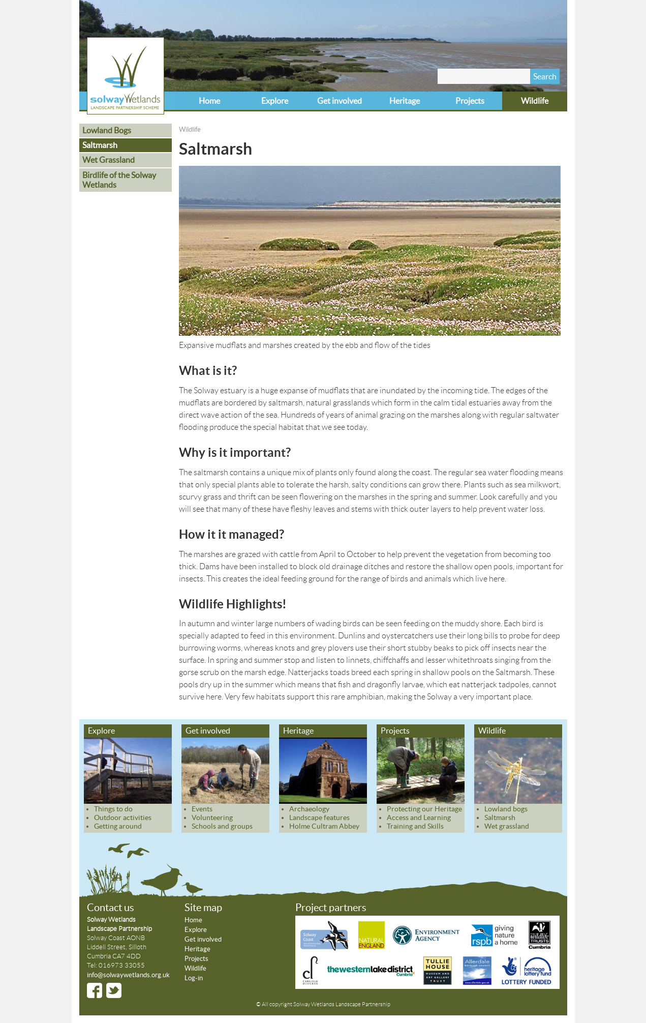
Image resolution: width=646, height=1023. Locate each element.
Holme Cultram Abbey (324, 826)
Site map (203, 907)
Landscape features (319, 817)
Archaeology (309, 809)
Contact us (110, 907)
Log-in (193, 978)
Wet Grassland (108, 159)
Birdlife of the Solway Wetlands (119, 179)
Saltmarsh (99, 145)
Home (209, 100)
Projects (469, 100)
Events (202, 809)
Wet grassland (506, 826)
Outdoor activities (122, 817)
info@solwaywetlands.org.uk (128, 975)
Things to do (113, 809)
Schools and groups (222, 826)
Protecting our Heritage (424, 809)
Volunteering (212, 817)
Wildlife (534, 100)
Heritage (404, 100)
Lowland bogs (506, 809)
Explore (274, 100)
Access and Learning (419, 817)
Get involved (339, 100)
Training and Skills (415, 826)
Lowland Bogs (106, 130)
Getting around (118, 826)
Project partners (330, 907)
